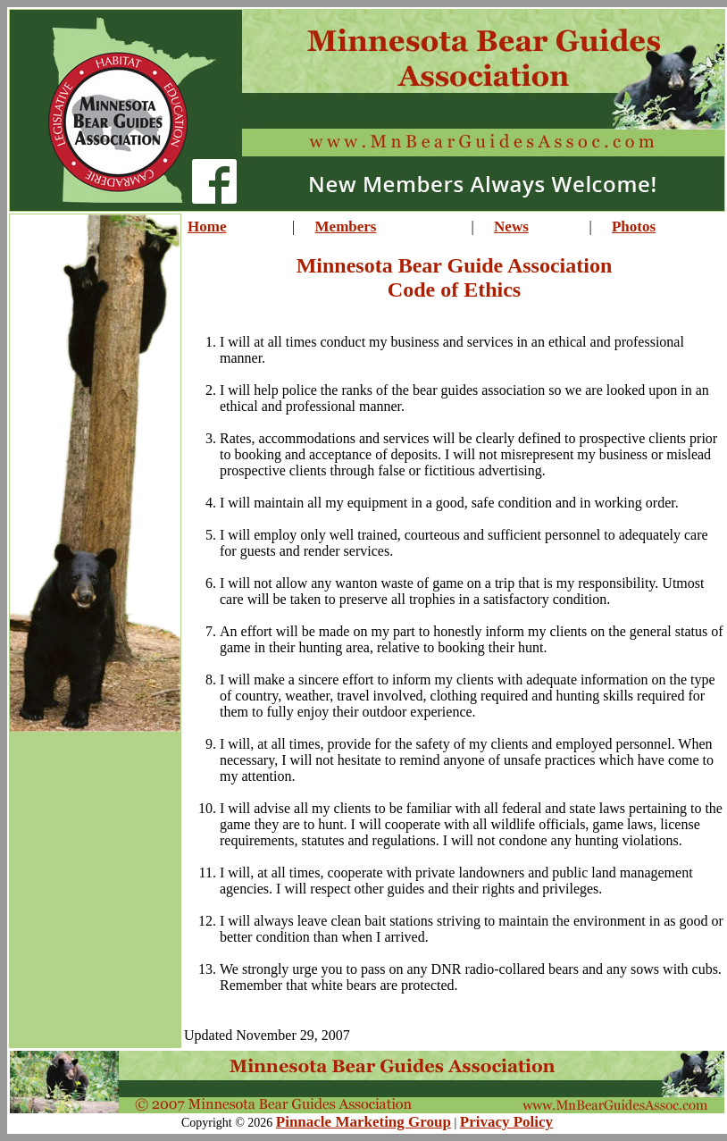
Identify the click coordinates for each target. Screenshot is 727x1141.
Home (207, 226)
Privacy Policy (506, 1121)
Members (346, 226)
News (511, 226)
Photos (634, 226)
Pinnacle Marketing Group (363, 1121)
